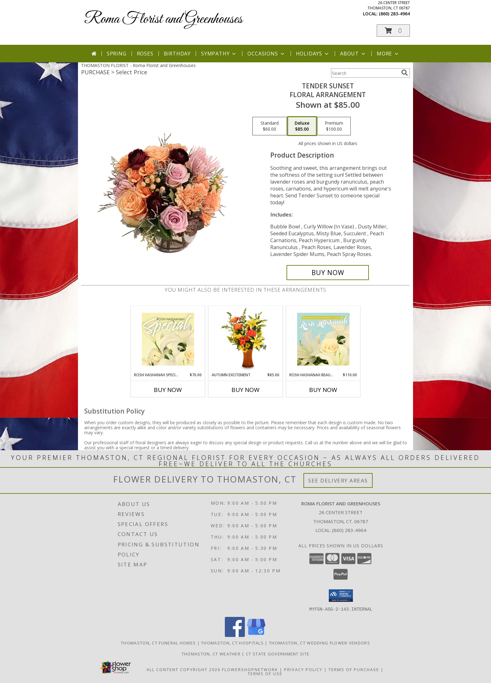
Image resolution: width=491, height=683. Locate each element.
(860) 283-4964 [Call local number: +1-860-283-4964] (394, 14)
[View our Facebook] (235, 635)
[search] (405, 72)
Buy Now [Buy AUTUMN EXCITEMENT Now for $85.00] (245, 390)
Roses (145, 53)
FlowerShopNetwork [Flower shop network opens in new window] (250, 669)
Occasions (266, 53)
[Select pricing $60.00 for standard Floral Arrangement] (270, 126)
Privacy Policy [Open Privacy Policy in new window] (303, 669)
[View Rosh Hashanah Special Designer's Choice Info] (168, 339)
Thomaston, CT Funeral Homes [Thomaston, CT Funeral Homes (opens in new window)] (158, 642)
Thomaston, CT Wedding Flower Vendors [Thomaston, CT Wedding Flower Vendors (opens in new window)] (319, 642)
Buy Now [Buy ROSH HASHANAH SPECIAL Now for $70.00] (168, 390)
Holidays (313, 53)
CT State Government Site (277, 653)
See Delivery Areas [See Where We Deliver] (338, 480)
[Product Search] (364, 73)
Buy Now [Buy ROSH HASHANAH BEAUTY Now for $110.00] (323, 390)
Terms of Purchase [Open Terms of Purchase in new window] (353, 669)
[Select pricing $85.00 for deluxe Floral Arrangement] (302, 126)
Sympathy (219, 53)
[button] (393, 30)
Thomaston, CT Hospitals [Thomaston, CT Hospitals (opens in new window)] (232, 642)
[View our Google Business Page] (256, 635)
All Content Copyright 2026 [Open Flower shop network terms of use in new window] (183, 669)
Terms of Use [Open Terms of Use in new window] (265, 673)
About (353, 53)
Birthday (177, 53)
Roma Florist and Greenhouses (163, 19)
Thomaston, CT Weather (211, 653)
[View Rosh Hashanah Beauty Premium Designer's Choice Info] (323, 339)
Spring (117, 53)
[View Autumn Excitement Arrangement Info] (246, 339)
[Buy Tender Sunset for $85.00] (328, 272)
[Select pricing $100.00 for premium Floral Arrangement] (334, 126)
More (388, 53)
